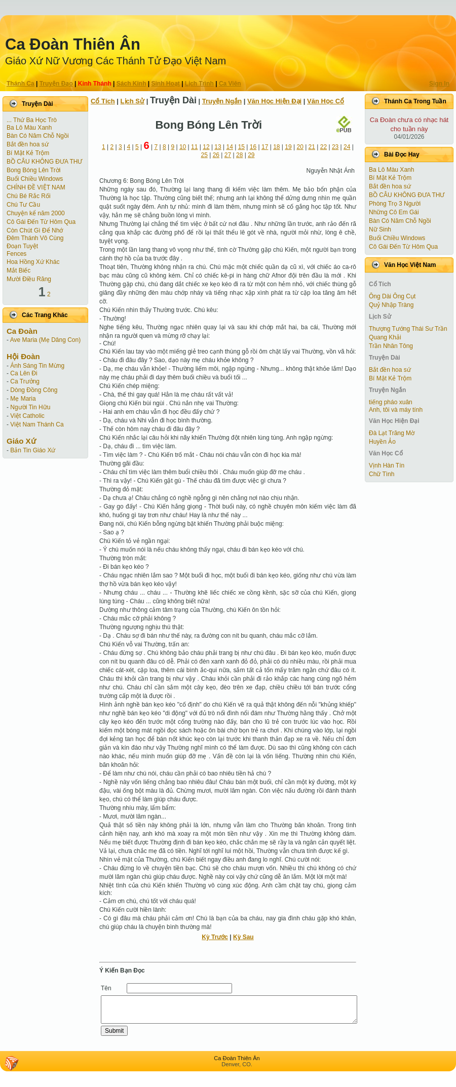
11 (194, 146)
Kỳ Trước (215, 937)
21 (312, 146)
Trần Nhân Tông (391, 346)
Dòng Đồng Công (33, 390)
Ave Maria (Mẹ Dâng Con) (45, 339)
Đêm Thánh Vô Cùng (35, 238)
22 (323, 146)
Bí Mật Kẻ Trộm (28, 153)
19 (288, 146)
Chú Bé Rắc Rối (29, 196)
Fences (16, 253)
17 (264, 146)
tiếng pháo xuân (390, 402)
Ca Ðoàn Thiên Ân (72, 44)
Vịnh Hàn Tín (386, 465)
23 (335, 146)
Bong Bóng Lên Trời (33, 170)
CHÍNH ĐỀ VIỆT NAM (36, 187)
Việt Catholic (27, 415)
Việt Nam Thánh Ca (36, 424)
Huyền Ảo (382, 441)
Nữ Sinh (380, 229)
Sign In (439, 83)
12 (206, 146)
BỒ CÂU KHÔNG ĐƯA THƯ (44, 161)
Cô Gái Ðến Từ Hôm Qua (41, 221)
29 (251, 155)
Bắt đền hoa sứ (28, 144)
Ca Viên (230, 83)
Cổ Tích (103, 101)
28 (239, 155)
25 (204, 155)
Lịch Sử (132, 101)
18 (276, 146)
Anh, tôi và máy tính (396, 409)
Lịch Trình (199, 83)
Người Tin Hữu (30, 407)
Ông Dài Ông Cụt (392, 296)
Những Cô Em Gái (394, 212)
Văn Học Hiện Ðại (274, 101)
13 (217, 146)
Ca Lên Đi (23, 373)
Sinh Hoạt (165, 83)
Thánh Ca (20, 83)
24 (347, 146)
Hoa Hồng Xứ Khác (33, 261)
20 (299, 146)
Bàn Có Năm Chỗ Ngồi (38, 135)
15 (241, 146)
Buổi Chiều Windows (35, 178)
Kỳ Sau (243, 937)
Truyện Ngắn (222, 101)
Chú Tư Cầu (23, 204)
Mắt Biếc (18, 270)
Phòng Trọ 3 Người (395, 203)
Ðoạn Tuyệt (22, 246)
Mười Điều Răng (29, 279)
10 (182, 146)
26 (216, 155)
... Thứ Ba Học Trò (32, 120)
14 (229, 146)
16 (253, 146)
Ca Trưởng (25, 381)
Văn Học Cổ (325, 101)
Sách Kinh (131, 83)
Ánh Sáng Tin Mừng (37, 365)
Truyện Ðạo (56, 83)
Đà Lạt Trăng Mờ (391, 433)
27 (227, 155)
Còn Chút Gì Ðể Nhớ (35, 230)
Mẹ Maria (22, 398)
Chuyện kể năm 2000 (36, 213)
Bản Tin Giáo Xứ (32, 450)
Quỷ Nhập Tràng (391, 304)
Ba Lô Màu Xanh (29, 127)
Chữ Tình (381, 474)
